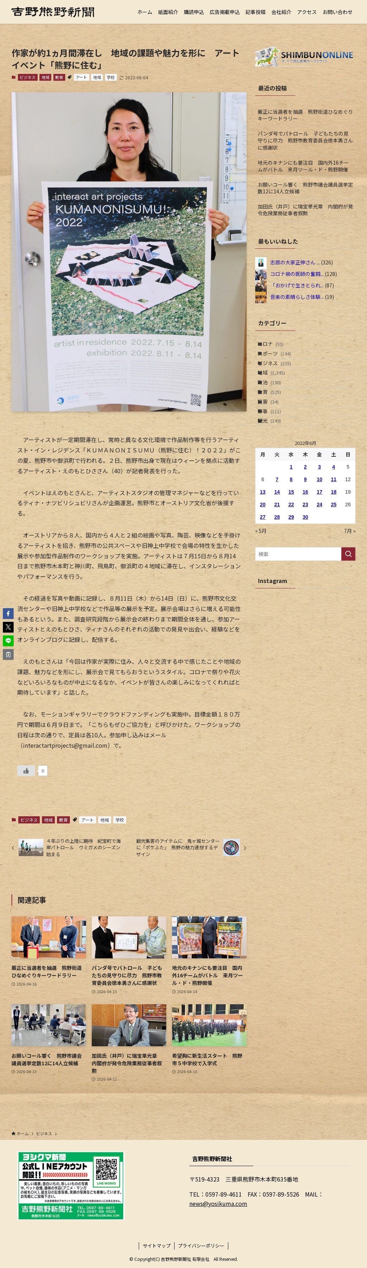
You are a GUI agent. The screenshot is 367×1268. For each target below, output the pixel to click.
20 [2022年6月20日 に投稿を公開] (263, 552)
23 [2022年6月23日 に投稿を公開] (305, 552)
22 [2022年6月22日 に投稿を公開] (291, 552)
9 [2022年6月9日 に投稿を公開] (305, 527)
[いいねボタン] (26, 770)
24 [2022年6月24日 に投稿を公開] (320, 552)
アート (81, 77)
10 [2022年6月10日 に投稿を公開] (320, 527)
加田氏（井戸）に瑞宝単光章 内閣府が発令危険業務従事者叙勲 (305, 210)
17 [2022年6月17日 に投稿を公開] (320, 540)
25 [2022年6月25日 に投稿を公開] (334, 552)
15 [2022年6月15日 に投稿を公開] (291, 540)
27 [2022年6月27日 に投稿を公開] (263, 565)
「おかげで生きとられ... (297, 285)
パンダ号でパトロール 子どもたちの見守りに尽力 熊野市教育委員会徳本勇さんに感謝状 (305, 140)
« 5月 (261, 578)
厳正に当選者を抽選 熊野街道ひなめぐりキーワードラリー (305, 115)
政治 (275, 406)
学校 (111, 77)
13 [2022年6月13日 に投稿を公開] (263, 540)
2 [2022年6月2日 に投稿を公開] (305, 514)
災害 (274, 436)
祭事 (275, 450)
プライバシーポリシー (201, 1245)
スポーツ (280, 361)
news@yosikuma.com (218, 1203)
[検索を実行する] (348, 602)
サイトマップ (157, 1245)
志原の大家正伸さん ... (295, 262)
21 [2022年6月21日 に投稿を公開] (277, 552)
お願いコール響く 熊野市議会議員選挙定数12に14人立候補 (305, 188)
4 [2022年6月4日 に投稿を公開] (333, 514)
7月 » (350, 578)
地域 (45, 77)
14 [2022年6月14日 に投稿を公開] (277, 540)
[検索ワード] (305, 602)
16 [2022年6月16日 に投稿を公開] (305, 540)
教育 (59, 77)
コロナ (277, 346)
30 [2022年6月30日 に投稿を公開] (305, 565)
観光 (275, 465)
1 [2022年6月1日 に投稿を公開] (291, 514)
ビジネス (27, 77)
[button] (8, 613)
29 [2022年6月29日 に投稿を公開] (291, 565)
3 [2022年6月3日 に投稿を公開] (319, 514)
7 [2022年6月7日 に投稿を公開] (277, 527)
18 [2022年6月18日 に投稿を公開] (334, 540)
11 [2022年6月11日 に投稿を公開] (334, 527)
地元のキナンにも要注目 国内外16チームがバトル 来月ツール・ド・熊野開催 (303, 166)
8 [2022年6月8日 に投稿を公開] (291, 527)
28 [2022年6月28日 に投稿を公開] (277, 565)
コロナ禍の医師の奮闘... (297, 273)
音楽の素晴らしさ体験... (297, 296)
